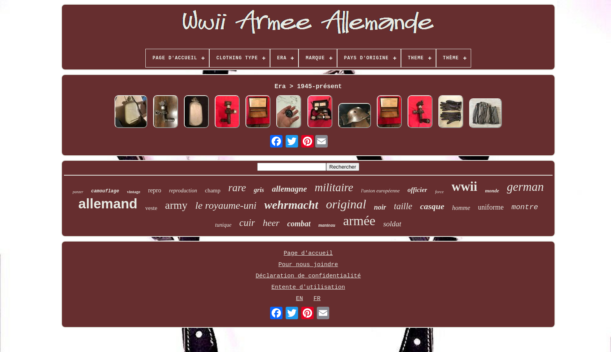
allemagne (289, 189)
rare (237, 188)
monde (492, 191)
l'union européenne (380, 191)
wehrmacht (291, 204)
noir (380, 207)
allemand (108, 203)
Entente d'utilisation (308, 287)
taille (403, 206)
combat (299, 223)
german (525, 187)
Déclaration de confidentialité (308, 276)
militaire (334, 187)
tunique (223, 225)
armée (359, 220)
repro (154, 190)
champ (213, 190)
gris (259, 190)
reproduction (183, 191)
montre (525, 207)
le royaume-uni (225, 205)
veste (151, 208)
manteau (326, 225)
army (176, 205)
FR (317, 298)
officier (417, 190)
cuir (247, 222)
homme (461, 207)
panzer (77, 192)
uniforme (491, 207)
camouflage (105, 191)
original (346, 204)
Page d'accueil (308, 253)
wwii (464, 187)
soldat (392, 224)
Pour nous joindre (308, 264)
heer (271, 223)
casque (432, 206)
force (439, 191)
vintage (133, 191)
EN (299, 298)
